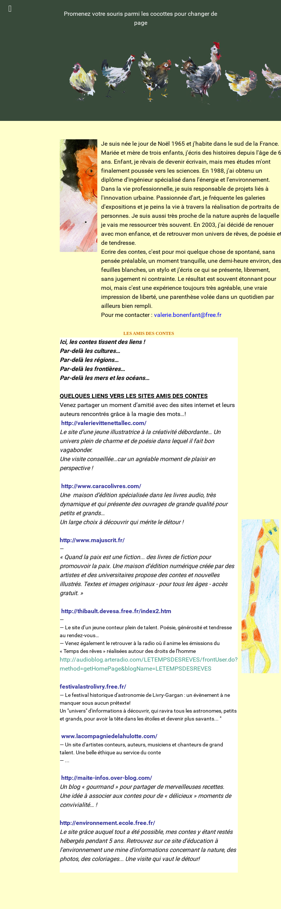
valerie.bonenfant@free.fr (187, 314)
